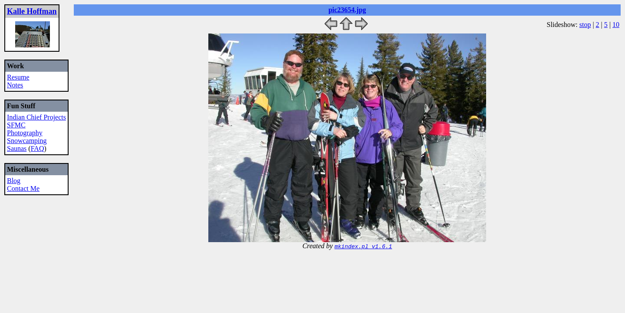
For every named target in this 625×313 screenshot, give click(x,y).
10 (615, 24)
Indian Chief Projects (36, 117)
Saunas (16, 148)
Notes (15, 85)
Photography (25, 133)
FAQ (37, 148)
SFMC (16, 125)
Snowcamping (27, 140)
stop (585, 24)
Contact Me (23, 188)
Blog (13, 180)
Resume (18, 77)
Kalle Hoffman (32, 11)
